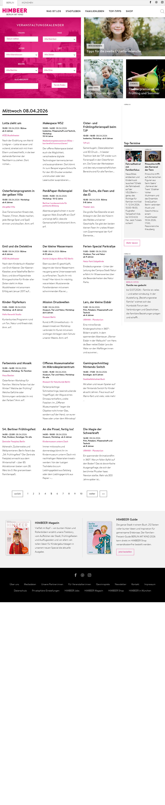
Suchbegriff (21, 80)
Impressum (149, 787)
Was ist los (53, 11)
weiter (92, 494)
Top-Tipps (115, 11)
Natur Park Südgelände (93, 261)
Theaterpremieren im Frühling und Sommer (144, 91)
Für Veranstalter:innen (79, 787)
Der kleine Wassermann (58, 246)
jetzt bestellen (125, 753)
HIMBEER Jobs (72, 794)
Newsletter (120, 787)
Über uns (14, 787)
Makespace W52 (53, 123)
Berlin (10, 3)
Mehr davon (132, 623)
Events (134, 84)
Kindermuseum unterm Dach (55, 442)
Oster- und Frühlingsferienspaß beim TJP (99, 127)
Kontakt (135, 787)
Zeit (60, 48)
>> (103, 494)
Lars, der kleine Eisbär (97, 302)
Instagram (162, 3)
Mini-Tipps (93, 88)
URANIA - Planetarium (93, 320)
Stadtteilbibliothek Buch (94, 379)
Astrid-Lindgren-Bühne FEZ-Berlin (58, 259)
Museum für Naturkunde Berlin (56, 382)
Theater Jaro (88, 207)
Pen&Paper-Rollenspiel (57, 191)
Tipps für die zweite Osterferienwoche (114, 51)
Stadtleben (73, 11)
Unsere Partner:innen (52, 787)
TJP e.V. (86, 143)
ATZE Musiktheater (10, 136)
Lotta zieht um (11, 123)
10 (81, 494)
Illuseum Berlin (49, 317)
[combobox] (59, 39)
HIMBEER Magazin (93, 794)
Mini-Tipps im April (100, 93)
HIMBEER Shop (116, 794)
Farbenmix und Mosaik (16, 363)
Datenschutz (20, 794)
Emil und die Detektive (17, 246)
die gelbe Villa (8, 207)
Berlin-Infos (132, 662)
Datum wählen (13, 39)
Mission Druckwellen (56, 302)
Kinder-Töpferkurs (14, 302)
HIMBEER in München (140, 794)
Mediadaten (30, 787)
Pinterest (155, 3)
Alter (21, 48)
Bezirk (21, 64)
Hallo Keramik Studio (11, 315)
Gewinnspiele (103, 787)
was (59, 33)
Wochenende (95, 46)
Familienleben (94, 11)
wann (21, 33)
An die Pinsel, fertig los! (58, 429)
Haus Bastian (8, 376)
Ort (60, 64)
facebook (148, 3)
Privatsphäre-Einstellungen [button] (45, 794)
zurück (17, 494)
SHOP (129, 11)
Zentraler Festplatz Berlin (13, 442)
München (27, 3)
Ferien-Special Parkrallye (99, 246)
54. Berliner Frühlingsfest (19, 429)
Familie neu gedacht (136, 665)
